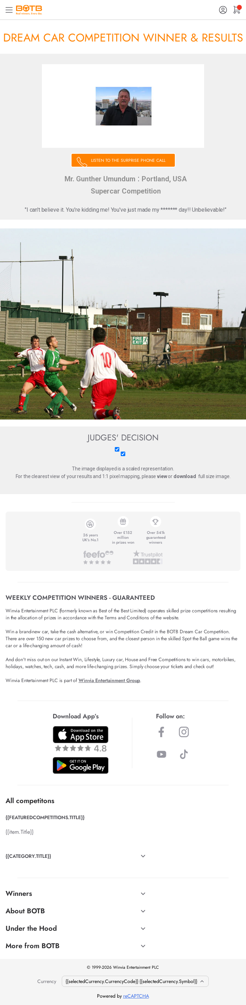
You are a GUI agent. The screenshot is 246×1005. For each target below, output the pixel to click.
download (184, 476)
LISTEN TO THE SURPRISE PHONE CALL (128, 160)
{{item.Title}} (19, 832)
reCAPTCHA (136, 995)
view (162, 476)
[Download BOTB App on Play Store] (81, 765)
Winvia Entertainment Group (109, 680)
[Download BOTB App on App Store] (81, 738)
